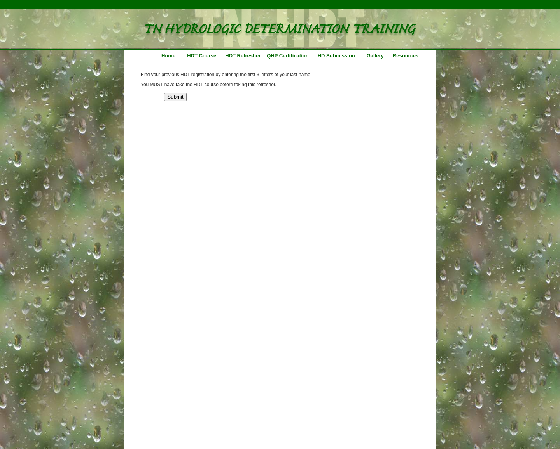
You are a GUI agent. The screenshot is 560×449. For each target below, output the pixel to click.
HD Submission (336, 56)
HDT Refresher (243, 56)
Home (168, 56)
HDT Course (201, 56)
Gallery (375, 56)
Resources (405, 56)
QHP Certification (287, 56)
